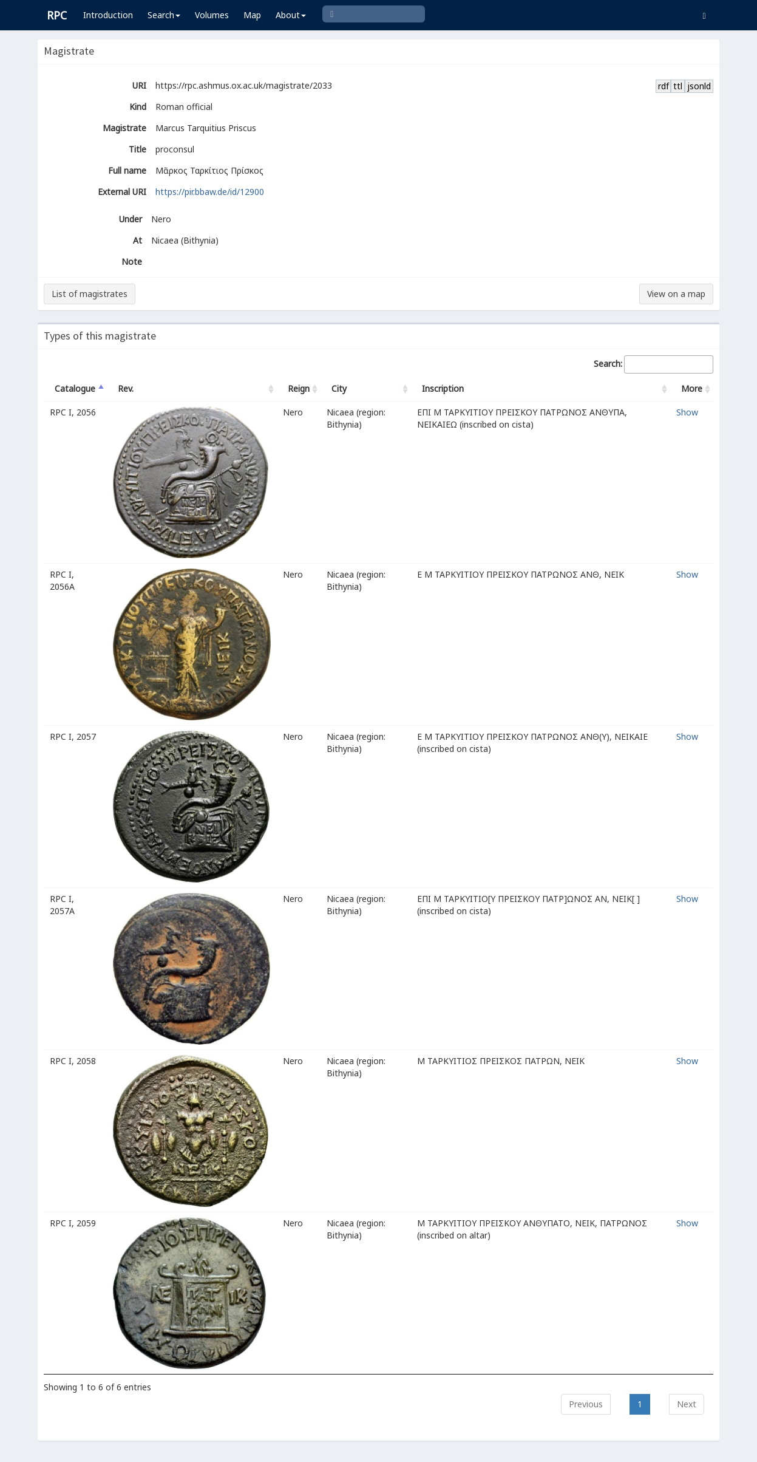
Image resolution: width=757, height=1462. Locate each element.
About (291, 15)
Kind (137, 106)
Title (137, 149)
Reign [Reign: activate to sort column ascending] (299, 388)
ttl (677, 86)
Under (130, 219)
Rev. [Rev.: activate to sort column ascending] (126, 388)
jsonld (699, 86)
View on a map (676, 293)
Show (687, 412)
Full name (127, 170)
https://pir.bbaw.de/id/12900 (209, 191)
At (137, 240)
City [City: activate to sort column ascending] (339, 388)
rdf (663, 86)
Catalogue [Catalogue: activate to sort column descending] (75, 388)
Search (164, 15)
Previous (586, 1404)
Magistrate (124, 128)
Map (252, 15)
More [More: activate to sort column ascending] (691, 388)
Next (686, 1404)
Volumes (212, 15)
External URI (122, 191)
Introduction (108, 15)
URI (139, 85)
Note (131, 261)
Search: (653, 364)
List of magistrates (89, 293)
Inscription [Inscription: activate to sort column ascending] (443, 388)
